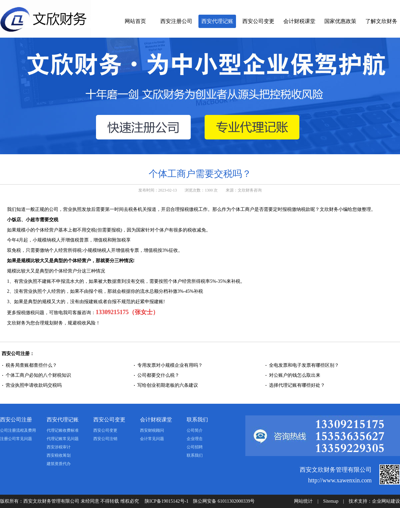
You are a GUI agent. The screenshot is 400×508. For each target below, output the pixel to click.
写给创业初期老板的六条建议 (167, 385)
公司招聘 (195, 447)
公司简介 (195, 430)
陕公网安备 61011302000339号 (224, 501)
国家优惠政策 (340, 21)
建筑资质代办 (59, 463)
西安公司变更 (258, 21)
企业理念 (195, 438)
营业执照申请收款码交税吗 (34, 385)
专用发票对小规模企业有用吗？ (170, 365)
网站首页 (135, 21)
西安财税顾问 (152, 430)
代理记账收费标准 (63, 430)
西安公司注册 (16, 419)
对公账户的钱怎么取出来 (294, 375)
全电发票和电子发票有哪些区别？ (304, 365)
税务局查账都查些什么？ (31, 365)
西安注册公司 (176, 21)
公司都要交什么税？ (158, 375)
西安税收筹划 (59, 455)
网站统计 (303, 501)
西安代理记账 (217, 21)
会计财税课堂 (299, 21)
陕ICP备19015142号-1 (166, 501)
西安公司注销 (105, 438)
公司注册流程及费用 (18, 430)
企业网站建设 (386, 501)
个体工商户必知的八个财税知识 (38, 375)
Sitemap (330, 501)
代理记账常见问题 (63, 438)
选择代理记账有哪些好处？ (297, 385)
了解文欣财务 (381, 21)
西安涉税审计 (59, 447)
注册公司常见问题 (16, 438)
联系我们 (197, 419)
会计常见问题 (152, 438)
